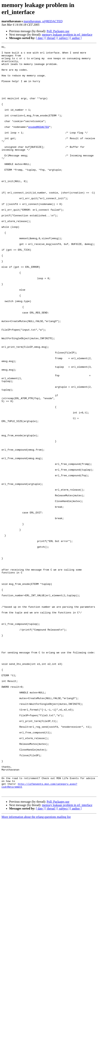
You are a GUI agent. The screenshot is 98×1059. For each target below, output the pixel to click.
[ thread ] (51, 38)
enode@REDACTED (38, 143)
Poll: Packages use (58, 31)
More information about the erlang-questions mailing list (36, 966)
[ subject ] (63, 38)
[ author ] (76, 38)
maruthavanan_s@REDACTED (43, 21)
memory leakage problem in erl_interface (67, 34)
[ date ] (40, 38)
